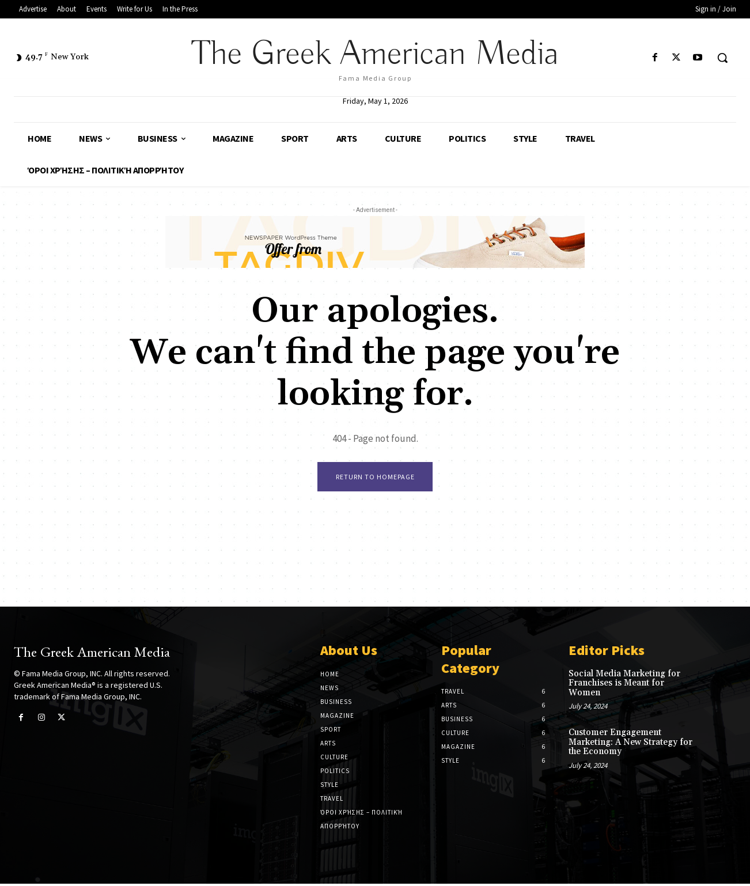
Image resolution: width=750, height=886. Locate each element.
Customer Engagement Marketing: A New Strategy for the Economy (630, 744)
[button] (722, 57)
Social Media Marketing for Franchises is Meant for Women (624, 686)
